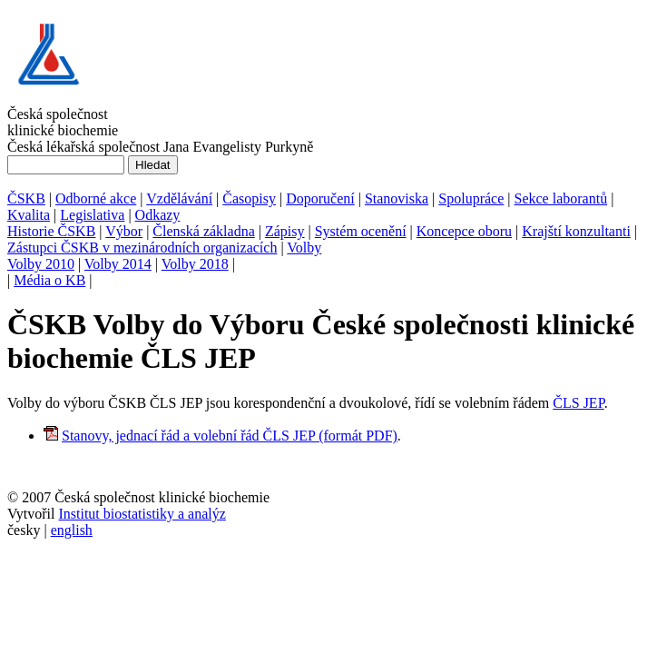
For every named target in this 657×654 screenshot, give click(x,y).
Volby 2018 (195, 264)
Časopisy (249, 198)
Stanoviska (396, 198)
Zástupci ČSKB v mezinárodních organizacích (142, 247)
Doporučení (320, 198)
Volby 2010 (40, 264)
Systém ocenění (361, 231)
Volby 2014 (118, 264)
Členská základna (203, 231)
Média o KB (49, 280)
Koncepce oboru (464, 231)
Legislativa (92, 215)
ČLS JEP (578, 403)
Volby (304, 247)
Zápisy (285, 231)
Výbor (123, 231)
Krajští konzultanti (576, 231)
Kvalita (28, 215)
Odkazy (158, 215)
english (72, 530)
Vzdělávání (179, 198)
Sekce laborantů (561, 198)
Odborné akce (95, 198)
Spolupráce (471, 198)
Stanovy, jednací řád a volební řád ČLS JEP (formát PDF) (229, 435)
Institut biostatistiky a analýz (141, 513)
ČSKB (26, 198)
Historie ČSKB (51, 231)
